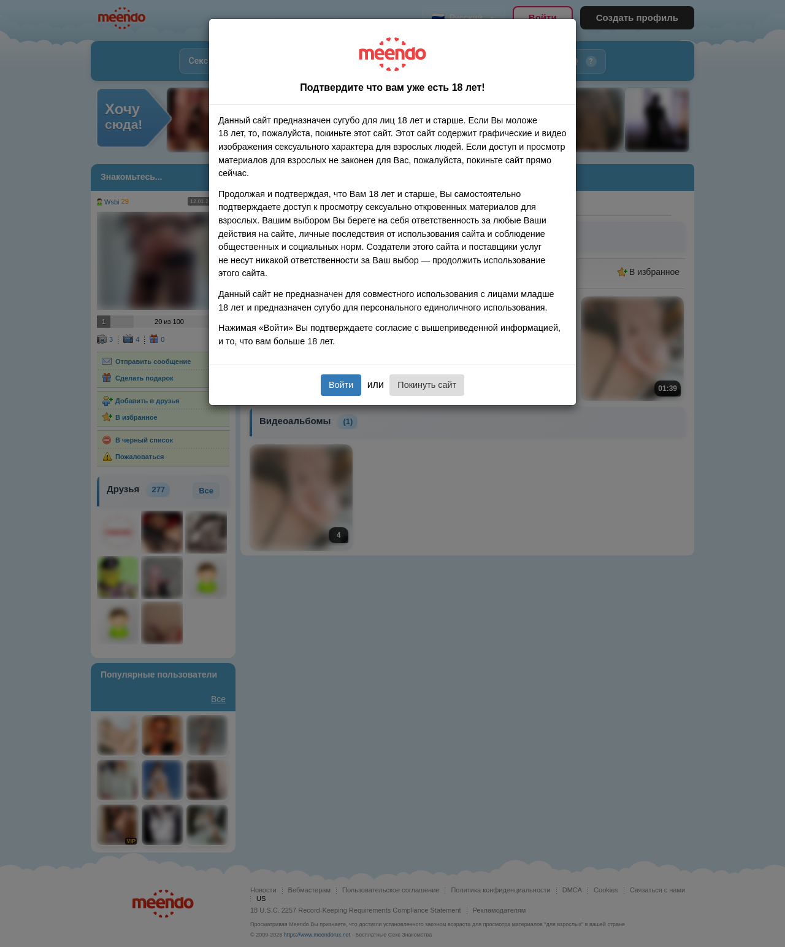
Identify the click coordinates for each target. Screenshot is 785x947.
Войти (341, 385)
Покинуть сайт (426, 385)
